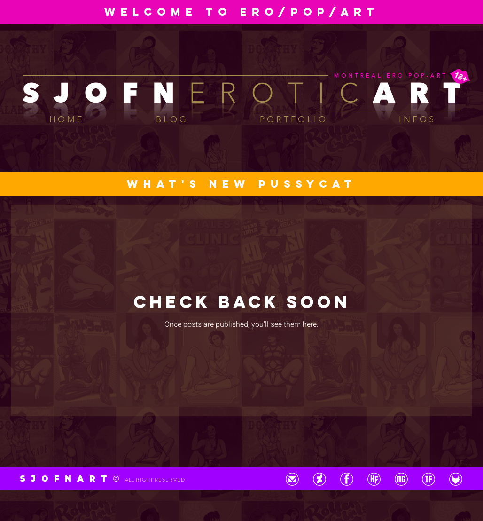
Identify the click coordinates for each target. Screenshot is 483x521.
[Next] (431, 12)
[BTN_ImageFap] (428, 479)
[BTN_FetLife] (455, 479)
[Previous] (51, 12)
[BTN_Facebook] (346, 479)
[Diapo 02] (245, 4)
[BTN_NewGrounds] (401, 479)
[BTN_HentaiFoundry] (374, 479)
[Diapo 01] (237, 4)
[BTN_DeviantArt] (319, 479)
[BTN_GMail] (292, 479)
